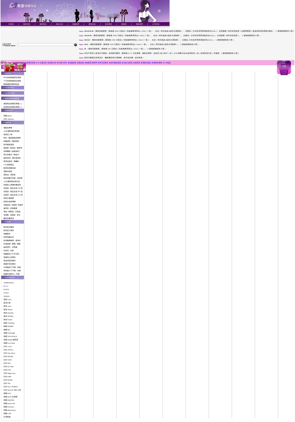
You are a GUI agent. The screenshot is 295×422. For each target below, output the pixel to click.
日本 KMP (7, 377)
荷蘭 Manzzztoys (9, 410)
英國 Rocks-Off (9, 403)
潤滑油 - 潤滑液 (9, 175)
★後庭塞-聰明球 (90, 63)
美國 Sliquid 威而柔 (10, 340)
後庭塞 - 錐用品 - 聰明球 (12, 148)
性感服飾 (8, 222)
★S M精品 (167, 63)
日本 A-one (7, 346)
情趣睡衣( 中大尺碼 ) (11, 254)
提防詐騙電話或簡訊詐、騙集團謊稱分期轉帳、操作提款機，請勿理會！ (111, 58)
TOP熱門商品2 (10, 93)
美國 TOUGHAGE (10, 336)
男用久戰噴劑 (8, 198)
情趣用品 (8, 123)
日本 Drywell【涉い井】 (12, 390)
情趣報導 (75, 24)
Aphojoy (6, 296)
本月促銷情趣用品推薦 (12, 77)
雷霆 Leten (7, 299)
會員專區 (108, 24)
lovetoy (6, 293)
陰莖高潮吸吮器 (9, 168)
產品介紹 (59, 24)
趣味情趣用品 (8, 218)
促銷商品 (8, 73)
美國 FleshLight (9, 333)
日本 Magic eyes (9, 373)
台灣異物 (6, 417)
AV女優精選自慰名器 (11, 181)
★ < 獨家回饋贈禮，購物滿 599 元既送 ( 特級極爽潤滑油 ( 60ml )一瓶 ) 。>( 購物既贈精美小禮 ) (121, 49)
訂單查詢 (155, 24)
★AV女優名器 (41, 63)
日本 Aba (6, 383)
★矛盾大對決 (62, 63)
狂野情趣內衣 (8, 237)
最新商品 (43, 24)
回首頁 (11, 24)
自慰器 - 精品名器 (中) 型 (13, 191)
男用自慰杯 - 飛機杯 (11, 161)
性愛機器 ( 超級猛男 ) (11, 151)
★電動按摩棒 (157, 63)
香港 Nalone (7, 310)
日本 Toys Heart (9, 353)
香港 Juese (7, 306)
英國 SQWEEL (8, 400)
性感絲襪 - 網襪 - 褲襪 (11, 244)
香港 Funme (7, 320)
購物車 (124, 24)
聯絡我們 (139, 24)
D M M (6, 289)
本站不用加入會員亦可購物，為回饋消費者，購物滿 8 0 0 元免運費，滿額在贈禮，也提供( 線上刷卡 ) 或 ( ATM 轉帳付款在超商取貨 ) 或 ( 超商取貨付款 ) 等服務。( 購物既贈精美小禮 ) (158, 53)
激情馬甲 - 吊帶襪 (10, 247)
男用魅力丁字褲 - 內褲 (12, 271)
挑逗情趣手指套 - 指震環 (12, 178)
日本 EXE (7, 370)
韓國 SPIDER (8, 326)
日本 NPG (7, 363)
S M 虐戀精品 (8, 165)
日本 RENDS (8, 356)
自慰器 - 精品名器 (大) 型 (13, 188)
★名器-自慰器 (127, 63)
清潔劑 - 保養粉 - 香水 (11, 215)
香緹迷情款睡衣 (9, 261)
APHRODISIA (8, 283)
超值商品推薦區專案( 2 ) (12, 107)
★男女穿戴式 (103, 63)
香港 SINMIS (8, 316)
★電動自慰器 (146, 63)
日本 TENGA (8, 350)
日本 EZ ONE (8, 367)
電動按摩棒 (7, 128)
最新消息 (26, 24)
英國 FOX (7, 393)
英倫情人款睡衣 (9, 257)
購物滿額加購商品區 (11, 84)
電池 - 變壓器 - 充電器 (11, 212)
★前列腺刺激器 (115, 63)
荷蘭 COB (7, 413)
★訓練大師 (51, 63)
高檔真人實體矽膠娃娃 (12, 185)
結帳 (284, 66)
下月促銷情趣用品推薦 (12, 81)
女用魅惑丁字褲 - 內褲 (12, 267)
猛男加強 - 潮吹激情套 (12, 158)
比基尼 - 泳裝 (8, 250)
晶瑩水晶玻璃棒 (9, 202)
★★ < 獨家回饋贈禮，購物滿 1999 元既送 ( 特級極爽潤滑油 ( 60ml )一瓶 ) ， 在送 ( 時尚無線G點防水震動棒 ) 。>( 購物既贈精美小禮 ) (138, 44)
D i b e (5, 286)
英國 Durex (7, 116)
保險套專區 (9, 110)
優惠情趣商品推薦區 (12, 98)
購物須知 (92, 24)
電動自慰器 (7, 171)
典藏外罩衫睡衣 (9, 264)
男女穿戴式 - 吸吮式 (11, 155)
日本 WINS (7, 360)
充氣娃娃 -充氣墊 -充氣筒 (13, 205)
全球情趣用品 (9, 277)
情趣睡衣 (6, 234)
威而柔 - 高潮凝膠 (10, 208)
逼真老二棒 (7, 134)
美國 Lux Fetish (9, 343)
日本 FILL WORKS (10, 387)
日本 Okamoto (8, 119)
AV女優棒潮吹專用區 (11, 131)
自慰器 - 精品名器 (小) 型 (13, 195)
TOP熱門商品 (9, 88)
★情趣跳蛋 (72, 63)
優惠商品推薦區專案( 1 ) (12, 104)
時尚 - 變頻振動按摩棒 (12, 138)
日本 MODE (8, 380)
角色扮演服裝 (8, 227)
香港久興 (6, 303)
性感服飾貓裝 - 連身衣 (12, 240)
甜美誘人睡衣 (8, 230)
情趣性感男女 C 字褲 (11, 274)
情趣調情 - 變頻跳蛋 (11, 141)
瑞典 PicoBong (8, 323)
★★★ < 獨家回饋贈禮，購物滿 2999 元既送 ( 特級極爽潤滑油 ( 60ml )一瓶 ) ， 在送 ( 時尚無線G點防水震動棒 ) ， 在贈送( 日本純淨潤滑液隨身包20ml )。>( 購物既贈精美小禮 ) (156, 40)
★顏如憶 (80, 63)
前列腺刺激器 (8, 145)
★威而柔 (136, 63)
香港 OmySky (8, 313)
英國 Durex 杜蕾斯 (10, 397)
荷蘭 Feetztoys (8, 407)
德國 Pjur (6, 330)
